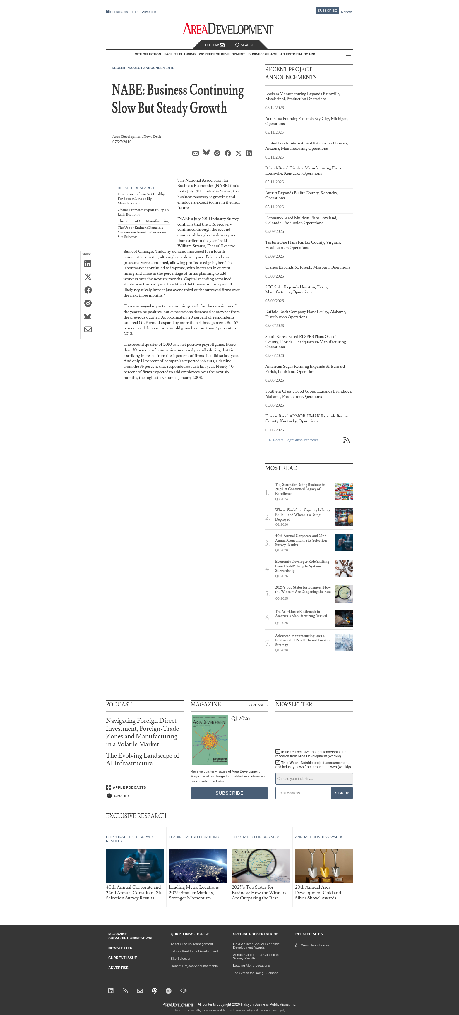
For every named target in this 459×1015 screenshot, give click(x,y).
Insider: (311, 754)
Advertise (149, 11)
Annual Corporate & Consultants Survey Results (257, 956)
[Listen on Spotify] (145, 796)
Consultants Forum (124, 11)
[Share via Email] (90, 330)
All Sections (348, 54)
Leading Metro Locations (251, 965)
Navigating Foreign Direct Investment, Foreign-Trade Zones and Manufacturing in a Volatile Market (142, 732)
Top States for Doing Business (255, 973)
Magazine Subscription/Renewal (130, 936)
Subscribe (327, 10)
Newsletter (120, 948)
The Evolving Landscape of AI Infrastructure (142, 759)
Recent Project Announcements (143, 68)
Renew (346, 12)
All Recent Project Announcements (293, 440)
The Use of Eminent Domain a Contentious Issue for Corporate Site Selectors (142, 232)
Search (244, 45)
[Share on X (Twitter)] (90, 277)
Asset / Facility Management (192, 944)
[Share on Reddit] (90, 303)
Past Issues (258, 705)
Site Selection (181, 958)
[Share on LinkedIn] (90, 264)
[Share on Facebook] (90, 290)
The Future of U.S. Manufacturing (143, 221)
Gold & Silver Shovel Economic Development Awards (256, 945)
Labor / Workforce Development (194, 951)
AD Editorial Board (297, 54)
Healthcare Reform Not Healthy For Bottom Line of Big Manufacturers (141, 198)
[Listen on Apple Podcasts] (145, 787)
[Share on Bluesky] (90, 317)
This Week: (313, 765)
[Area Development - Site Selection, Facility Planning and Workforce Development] (229, 28)
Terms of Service (268, 1010)
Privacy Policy (244, 1010)
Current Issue (122, 958)
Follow (215, 45)
